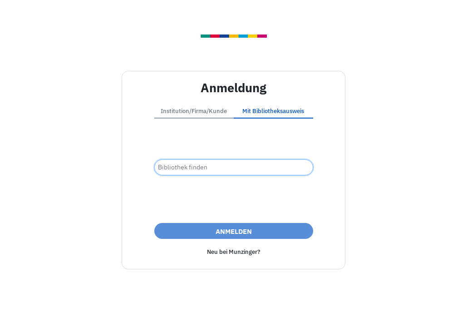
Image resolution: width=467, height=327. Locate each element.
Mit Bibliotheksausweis (273, 111)
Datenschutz (282, 310)
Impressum (182, 310)
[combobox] (233, 167)
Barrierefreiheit (231, 310)
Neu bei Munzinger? (233, 252)
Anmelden (234, 231)
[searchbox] (233, 167)
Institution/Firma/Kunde (194, 111)
